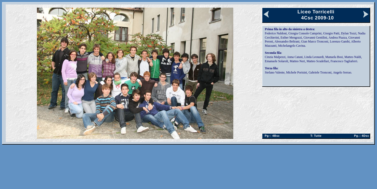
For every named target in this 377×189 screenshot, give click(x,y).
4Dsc (360, 135)
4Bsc (271, 135)
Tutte (315, 135)
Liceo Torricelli (315, 11)
